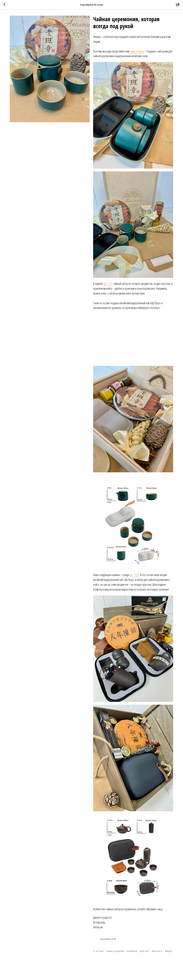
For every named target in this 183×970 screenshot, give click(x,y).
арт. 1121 (108, 284)
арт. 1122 (134, 576)
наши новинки (137, 52)
